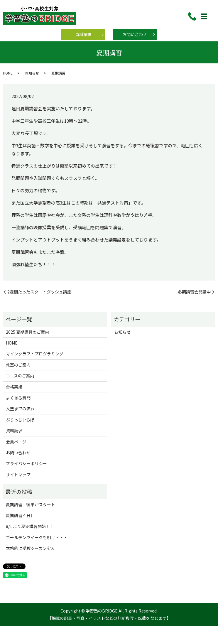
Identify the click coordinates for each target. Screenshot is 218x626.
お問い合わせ (134, 34)
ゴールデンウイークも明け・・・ (36, 537)
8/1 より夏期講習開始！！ (30, 526)
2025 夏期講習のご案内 (27, 332)
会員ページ (16, 442)
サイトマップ (18, 474)
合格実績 (14, 387)
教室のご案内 (18, 365)
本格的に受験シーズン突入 (30, 548)
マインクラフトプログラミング (34, 354)
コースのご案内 (20, 376)
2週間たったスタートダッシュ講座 (39, 292)
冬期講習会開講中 (194, 292)
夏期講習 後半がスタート (30, 504)
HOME (8, 72)
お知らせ (32, 72)
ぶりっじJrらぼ (20, 420)
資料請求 (83, 34)
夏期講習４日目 (20, 515)
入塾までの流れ (20, 408)
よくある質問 (18, 398)
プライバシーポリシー (26, 463)
